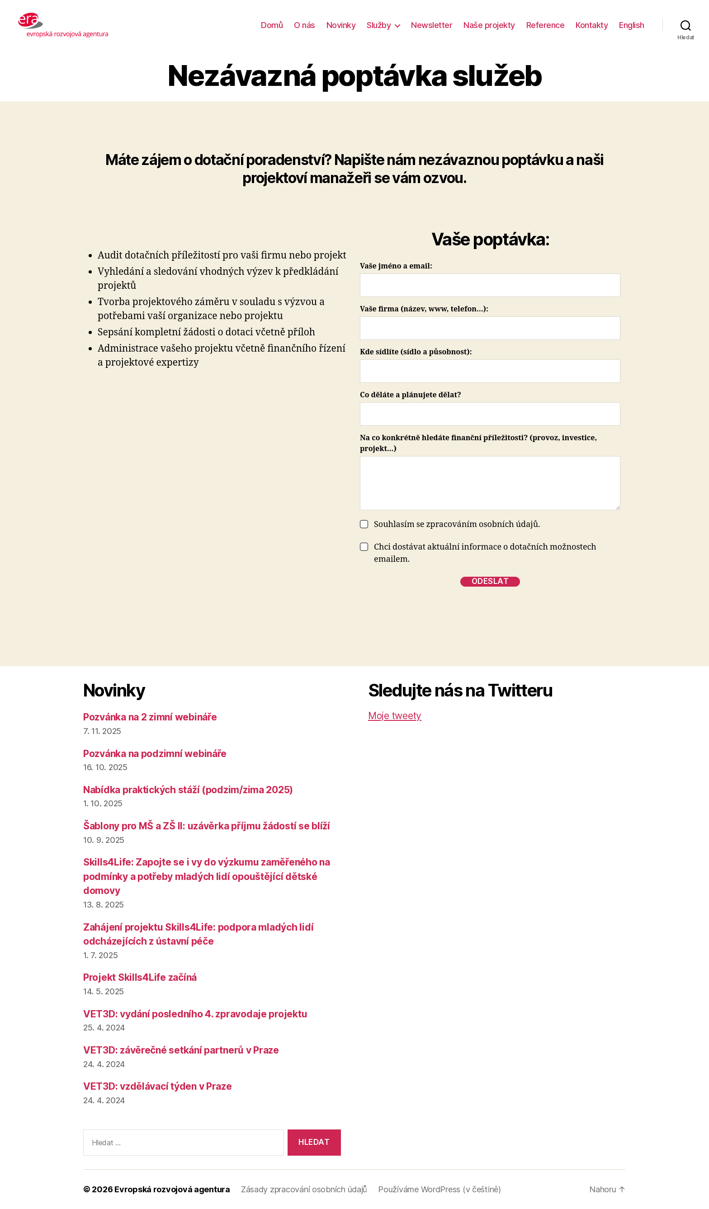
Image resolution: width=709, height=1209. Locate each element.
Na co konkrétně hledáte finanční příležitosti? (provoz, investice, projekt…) (478, 443)
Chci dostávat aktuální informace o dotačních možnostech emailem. (485, 553)
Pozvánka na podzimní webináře (155, 753)
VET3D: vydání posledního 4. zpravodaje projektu (195, 1014)
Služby (379, 25)
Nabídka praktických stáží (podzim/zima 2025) (188, 789)
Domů (272, 25)
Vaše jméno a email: (396, 266)
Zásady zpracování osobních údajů (304, 1189)
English (631, 25)
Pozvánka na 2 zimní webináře (150, 717)
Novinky (341, 25)
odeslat (490, 581)
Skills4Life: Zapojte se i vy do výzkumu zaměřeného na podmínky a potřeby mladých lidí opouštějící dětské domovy (206, 876)
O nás (304, 25)
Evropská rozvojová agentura (172, 1189)
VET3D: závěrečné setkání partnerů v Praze (181, 1050)
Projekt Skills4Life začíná (140, 977)
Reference (545, 25)
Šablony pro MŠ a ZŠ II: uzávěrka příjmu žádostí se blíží (206, 826)
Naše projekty (489, 25)
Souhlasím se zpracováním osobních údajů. (457, 524)
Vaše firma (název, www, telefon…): (424, 309)
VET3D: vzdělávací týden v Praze (157, 1086)
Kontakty (592, 25)
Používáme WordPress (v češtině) (439, 1189)
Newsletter (431, 25)
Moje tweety (394, 715)
